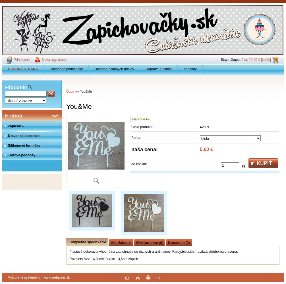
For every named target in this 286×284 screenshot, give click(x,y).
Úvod (70, 92)
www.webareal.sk (56, 277)
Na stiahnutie (121, 243)
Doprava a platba (159, 69)
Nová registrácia (54, 60)
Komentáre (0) (179, 243)
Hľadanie (16, 87)
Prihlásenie (22, 60)
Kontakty (190, 69)
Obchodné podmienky (66, 69)
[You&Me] (96, 152)
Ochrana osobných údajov (114, 69)
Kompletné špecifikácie (87, 242)
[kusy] (230, 165)
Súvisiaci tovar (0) (149, 243)
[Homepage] (23, 69)
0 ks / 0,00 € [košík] (256, 60)
